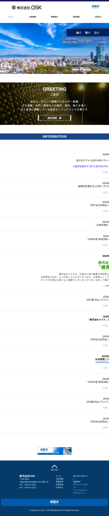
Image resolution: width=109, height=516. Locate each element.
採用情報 (76, 17)
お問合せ (98, 17)
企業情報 (32, 17)
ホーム (10, 17)
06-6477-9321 (30, 485)
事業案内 (54, 17)
